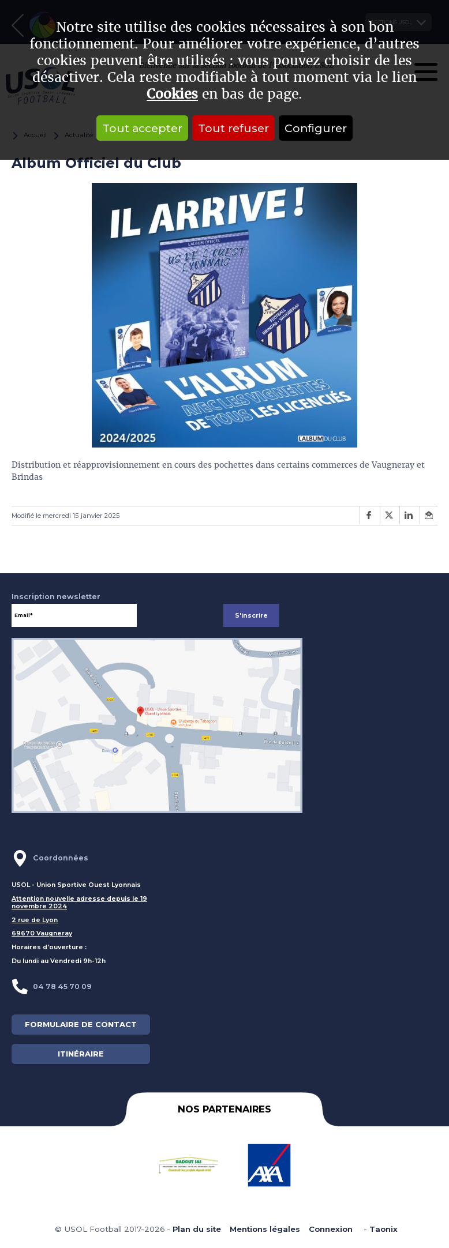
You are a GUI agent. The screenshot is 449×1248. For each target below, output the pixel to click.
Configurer (316, 128)
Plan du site (197, 1229)
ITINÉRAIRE (81, 1054)
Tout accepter (142, 128)
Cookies (172, 94)
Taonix (383, 1229)
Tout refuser (233, 128)
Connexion (331, 1229)
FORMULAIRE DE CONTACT (81, 1024)
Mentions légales (265, 1229)
